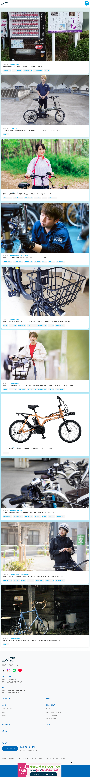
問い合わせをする (10, 748)
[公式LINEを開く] (14, 670)
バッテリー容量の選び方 (52, 715)
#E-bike (44, 198)
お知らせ (4, 731)
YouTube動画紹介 (14, 128)
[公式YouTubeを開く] (19, 670)
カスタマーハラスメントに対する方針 (32, 759)
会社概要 (63, 759)
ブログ (48, 725)
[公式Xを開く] (3, 670)
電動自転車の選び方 (14, 64)
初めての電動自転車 (51, 719)
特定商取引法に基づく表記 (51, 759)
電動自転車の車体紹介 (15, 638)
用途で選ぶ (49, 709)
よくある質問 (6, 725)
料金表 (48, 699)
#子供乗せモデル (27, 70)
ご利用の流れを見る (7, 709)
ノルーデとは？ (6, 699)
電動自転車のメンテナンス (16, 511)
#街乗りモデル (7, 70)
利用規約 (4, 759)
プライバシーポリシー (14, 759)
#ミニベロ (46, 70)
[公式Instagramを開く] (8, 670)
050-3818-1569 (28, 747)
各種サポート (5, 712)
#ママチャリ (52, 262)
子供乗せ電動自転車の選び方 (53, 712)
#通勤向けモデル (38, 70)
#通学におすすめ (17, 70)
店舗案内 (4, 715)
